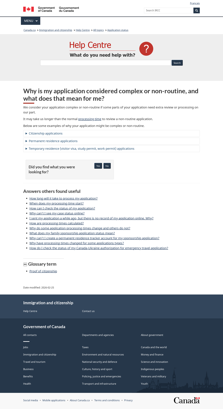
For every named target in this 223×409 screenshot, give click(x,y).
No (107, 165)
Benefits (28, 376)
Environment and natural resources (103, 354)
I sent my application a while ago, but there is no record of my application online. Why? (91, 218)
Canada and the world (154, 347)
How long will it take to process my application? (63, 198)
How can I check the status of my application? (62, 208)
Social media (30, 400)
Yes (98, 165)
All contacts (30, 335)
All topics (98, 30)
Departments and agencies (98, 335)
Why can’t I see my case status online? (57, 213)
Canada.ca (30, 30)
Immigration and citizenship (55, 30)
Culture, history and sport (97, 369)
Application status (117, 30)
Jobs (25, 347)
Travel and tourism (34, 362)
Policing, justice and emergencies (101, 376)
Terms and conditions (107, 400)
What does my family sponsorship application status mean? (72, 233)
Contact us (88, 311)
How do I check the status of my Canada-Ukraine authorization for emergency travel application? (98, 248)
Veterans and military (153, 376)
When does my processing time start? (56, 203)
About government (152, 335)
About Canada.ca (80, 400)
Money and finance (152, 354)
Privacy (128, 400)
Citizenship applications (46, 133)
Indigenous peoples (152, 369)
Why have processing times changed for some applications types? (76, 243)
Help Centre (83, 30)
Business (28, 369)
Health (27, 383)
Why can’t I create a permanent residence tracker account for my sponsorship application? (94, 238)
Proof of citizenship (43, 271)
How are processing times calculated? (56, 223)
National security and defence (99, 362)
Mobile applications (53, 400)
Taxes (85, 347)
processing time (89, 119)
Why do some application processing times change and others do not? (79, 228)
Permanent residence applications (53, 141)
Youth (144, 383)
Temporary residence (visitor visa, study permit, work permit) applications (81, 148)
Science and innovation (154, 362)
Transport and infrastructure (99, 383)
